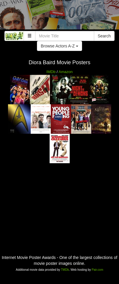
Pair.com (97, 269)
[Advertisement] (59, 16)
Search (104, 36)
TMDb (65, 269)
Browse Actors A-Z (59, 46)
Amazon (65, 72)
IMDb (51, 72)
